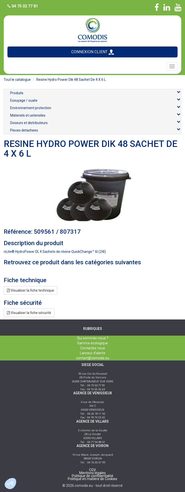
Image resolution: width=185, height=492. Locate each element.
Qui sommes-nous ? (92, 338)
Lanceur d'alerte (92, 353)
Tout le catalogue (17, 80)
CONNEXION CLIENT (92, 52)
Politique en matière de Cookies (92, 479)
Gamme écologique (92, 343)
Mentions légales (92, 473)
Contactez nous (92, 348)
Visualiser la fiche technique (30, 290)
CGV (92, 470)
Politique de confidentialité (92, 476)
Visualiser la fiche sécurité (29, 313)
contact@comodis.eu (92, 358)
